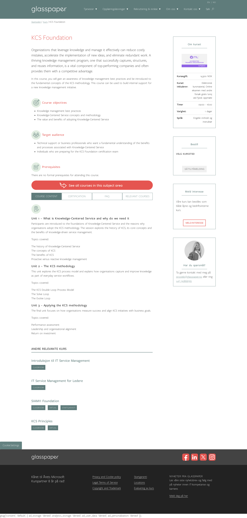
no (214, 2)
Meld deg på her (178, 496)
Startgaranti (140, 477)
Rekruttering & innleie (146, 9)
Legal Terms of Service (105, 482)
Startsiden (36, 22)
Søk (208, 9)
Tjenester (89, 9)
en (208, 2)
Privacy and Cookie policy (106, 477)
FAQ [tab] (107, 196)
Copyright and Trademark (106, 488)
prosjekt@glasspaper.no (189, 276)
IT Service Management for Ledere (57, 381)
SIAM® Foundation (45, 401)
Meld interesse (194, 223)
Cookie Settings (11, 445)
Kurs (45, 22)
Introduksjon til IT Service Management (60, 361)
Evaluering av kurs (144, 488)
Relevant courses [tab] (137, 196)
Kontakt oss (190, 9)
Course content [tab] (46, 196)
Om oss (170, 9)
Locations (139, 482)
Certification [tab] (77, 196)
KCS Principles (41, 421)
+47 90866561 (184, 281)
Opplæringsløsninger (114, 9)
